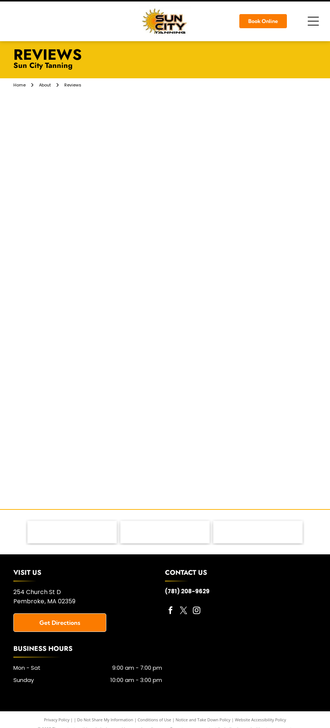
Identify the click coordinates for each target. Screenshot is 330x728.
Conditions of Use (154, 719)
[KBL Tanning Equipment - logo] (165, 532)
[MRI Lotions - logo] (72, 532)
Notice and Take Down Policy (203, 719)
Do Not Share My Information (105, 719)
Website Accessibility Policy (260, 719)
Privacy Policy (56, 719)
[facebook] (170, 611)
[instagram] (196, 611)
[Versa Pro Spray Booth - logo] (257, 532)
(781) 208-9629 (187, 591)
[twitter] (183, 611)
